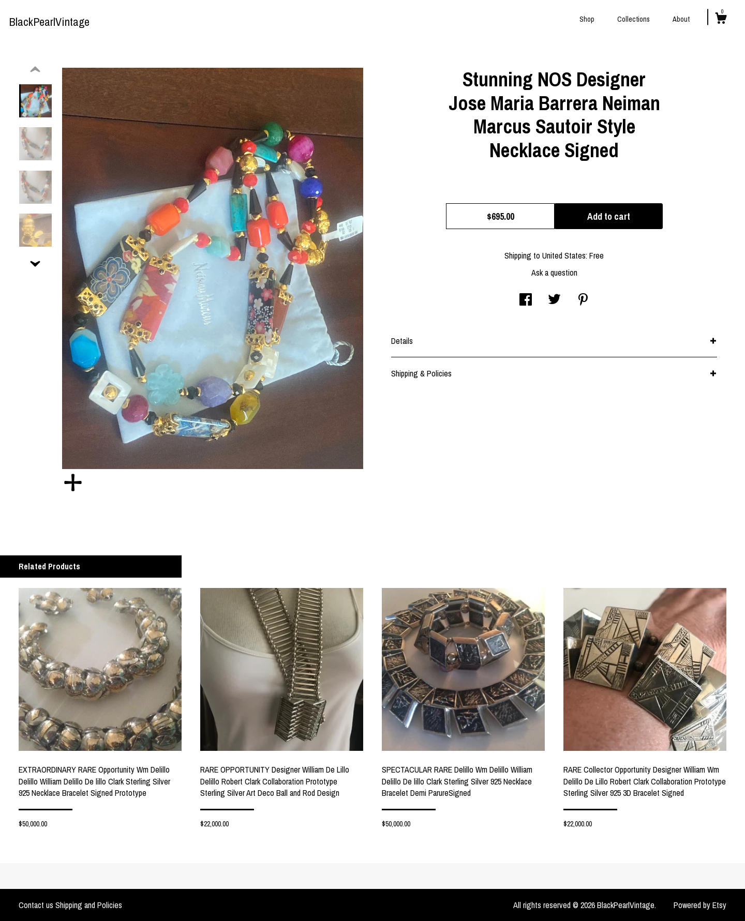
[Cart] (720, 19)
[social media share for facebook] (525, 300)
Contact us (36, 905)
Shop (586, 19)
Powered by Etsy (700, 905)
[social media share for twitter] (554, 300)
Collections (633, 19)
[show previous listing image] (35, 70)
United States (564, 255)
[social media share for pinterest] (583, 300)
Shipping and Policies (88, 905)
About (681, 19)
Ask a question (554, 272)
